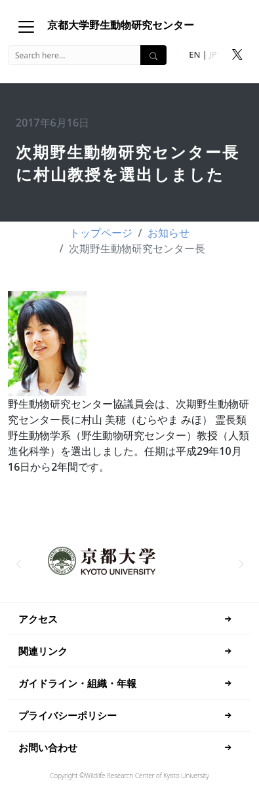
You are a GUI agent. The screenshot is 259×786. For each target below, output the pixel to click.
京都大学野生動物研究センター (120, 25)
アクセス (38, 618)
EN (194, 54)
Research (120, 775)
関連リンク (43, 651)
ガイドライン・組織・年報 (77, 683)
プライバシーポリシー (67, 715)
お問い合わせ (47, 747)
